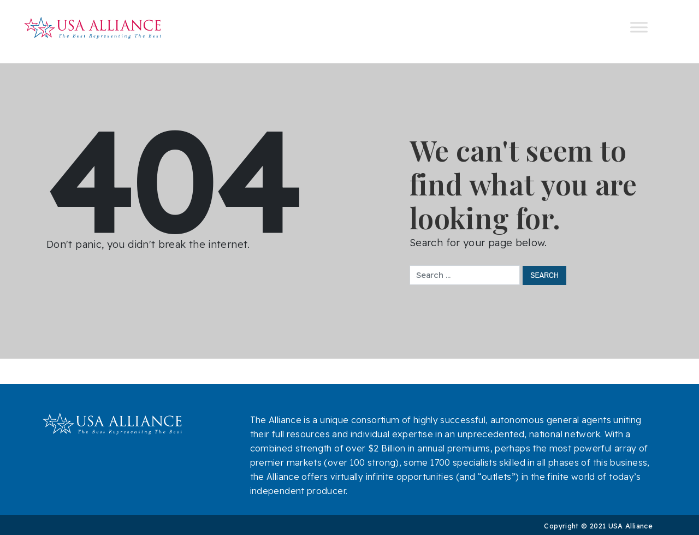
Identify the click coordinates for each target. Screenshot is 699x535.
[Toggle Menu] (639, 27)
